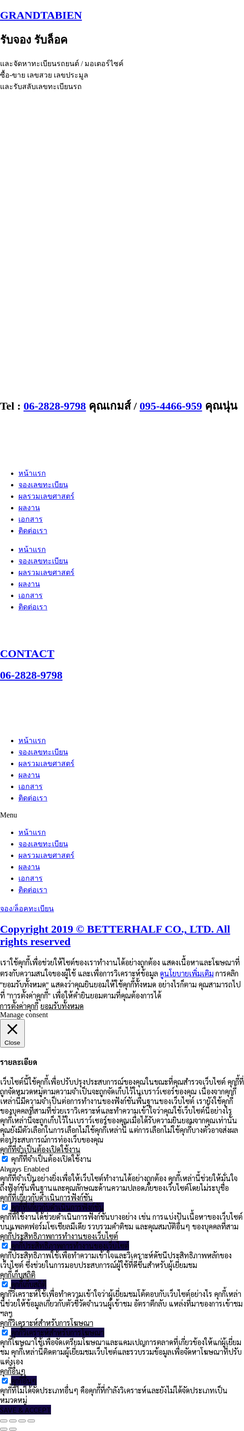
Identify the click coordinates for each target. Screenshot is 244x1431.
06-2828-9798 (54, 406)
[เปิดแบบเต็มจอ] (13, 1421)
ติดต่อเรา (32, 531)
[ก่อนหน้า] (3, 1429)
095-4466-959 (171, 406)
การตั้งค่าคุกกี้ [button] (19, 1006)
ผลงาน (29, 508)
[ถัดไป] (13, 1429)
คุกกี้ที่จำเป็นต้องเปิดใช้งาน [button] (40, 1149)
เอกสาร (30, 519)
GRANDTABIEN (41, 15)
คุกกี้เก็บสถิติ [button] (17, 1274)
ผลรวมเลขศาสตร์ (46, 496)
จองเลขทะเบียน (43, 485)
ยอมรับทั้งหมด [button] (62, 1006)
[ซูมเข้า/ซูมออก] (3, 1421)
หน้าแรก (32, 473)
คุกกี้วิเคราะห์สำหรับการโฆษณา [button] (46, 1323)
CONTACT (27, 653)
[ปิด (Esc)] (31, 1421)
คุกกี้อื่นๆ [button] (13, 1371)
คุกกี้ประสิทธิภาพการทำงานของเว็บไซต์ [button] (59, 1236)
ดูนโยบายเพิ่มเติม (187, 973)
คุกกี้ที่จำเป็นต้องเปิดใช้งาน (51, 1159)
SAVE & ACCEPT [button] (25, 1409)
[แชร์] (22, 1421)
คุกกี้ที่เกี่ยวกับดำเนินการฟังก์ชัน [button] (46, 1197)
